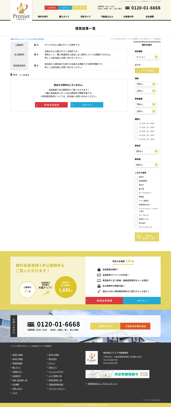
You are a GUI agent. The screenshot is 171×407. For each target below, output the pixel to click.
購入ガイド (16, 367)
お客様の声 (16, 376)
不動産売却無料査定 (56, 384)
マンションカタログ (56, 372)
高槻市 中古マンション (17, 39)
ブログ (14, 393)
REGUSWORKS (156, 400)
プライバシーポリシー (57, 388)
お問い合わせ (17, 388)
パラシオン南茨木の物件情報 (35, 39)
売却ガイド (53, 367)
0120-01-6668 (146, 8)
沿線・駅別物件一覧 (19, 380)
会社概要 (15, 384)
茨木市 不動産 (54, 355)
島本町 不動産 (17, 359)
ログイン (52, 363)
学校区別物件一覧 (55, 380)
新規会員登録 (17, 363)
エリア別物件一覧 (55, 376)
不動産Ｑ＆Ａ (17, 372)
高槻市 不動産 (17, 355)
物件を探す (53, 359)
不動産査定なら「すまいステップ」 (103, 383)
